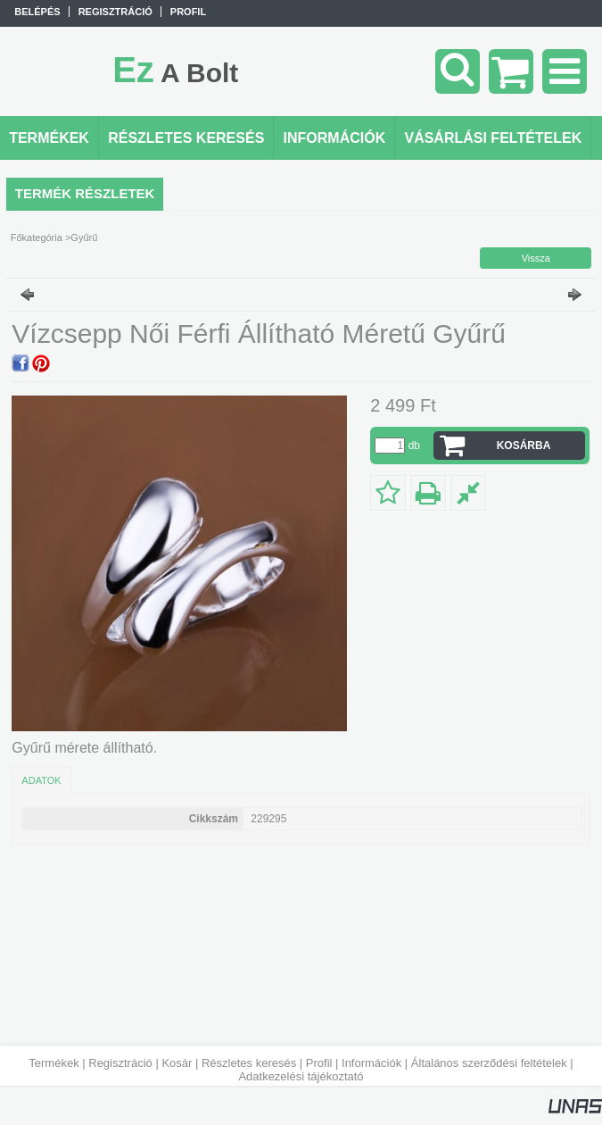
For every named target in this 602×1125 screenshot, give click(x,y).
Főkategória (36, 237)
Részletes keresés (249, 1063)
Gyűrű (83, 237)
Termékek (53, 1063)
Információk (371, 1063)
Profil (319, 1063)
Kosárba (524, 445)
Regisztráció (120, 1063)
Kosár (176, 1063)
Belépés (37, 11)
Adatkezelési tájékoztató (300, 1076)
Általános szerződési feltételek (489, 1063)
